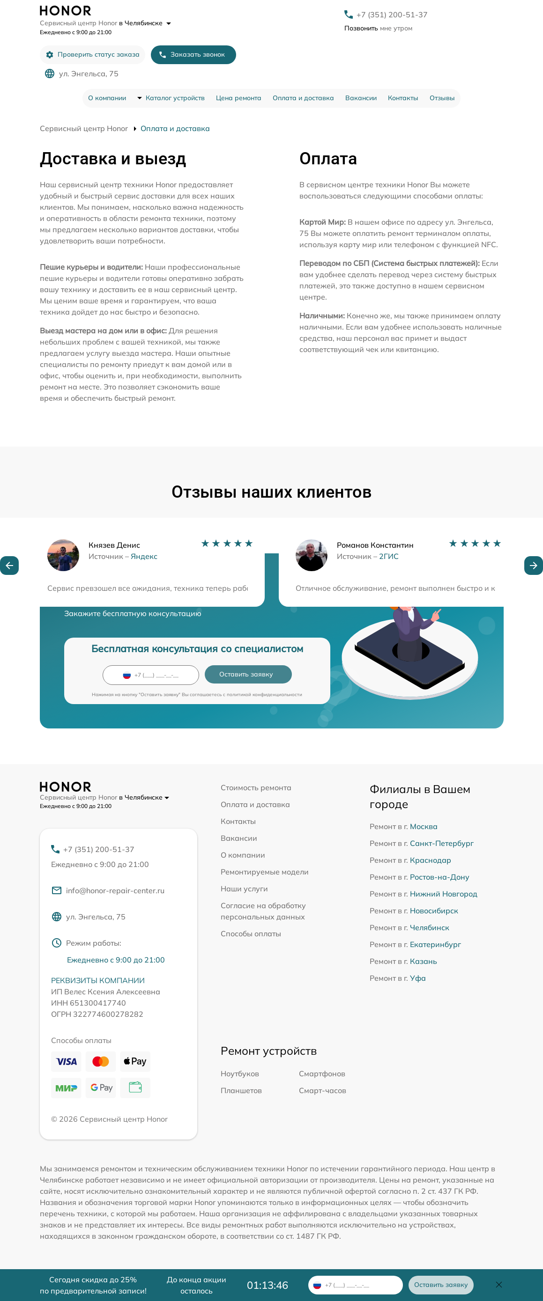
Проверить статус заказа (92, 54)
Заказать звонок (191, 54)
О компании (107, 98)
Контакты (403, 98)
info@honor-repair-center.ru (107, 890)
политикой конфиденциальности (264, 694)
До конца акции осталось (196, 1285)
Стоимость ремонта (256, 787)
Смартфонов (322, 1073)
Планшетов (241, 1090)
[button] (9, 565)
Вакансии (361, 98)
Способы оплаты (251, 933)
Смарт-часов (322, 1090)
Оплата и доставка (303, 98)
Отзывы (442, 98)
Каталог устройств (175, 98)
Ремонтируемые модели (265, 871)
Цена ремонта (238, 98)
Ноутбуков (240, 1073)
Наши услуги (244, 888)
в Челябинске (145, 23)
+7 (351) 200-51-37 (392, 14)
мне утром (378, 28)
